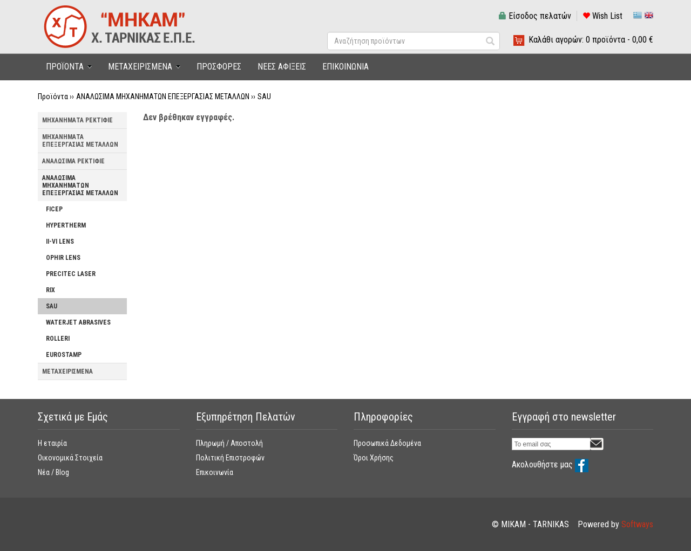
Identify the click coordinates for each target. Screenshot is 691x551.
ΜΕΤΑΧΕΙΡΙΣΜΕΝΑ (140, 66)
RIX (50, 290)
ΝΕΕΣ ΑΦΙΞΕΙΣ (282, 66)
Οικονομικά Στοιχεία (70, 457)
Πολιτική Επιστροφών (230, 457)
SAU (264, 96)
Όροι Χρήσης (374, 457)
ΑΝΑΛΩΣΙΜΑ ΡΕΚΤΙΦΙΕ (73, 161)
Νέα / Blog (53, 472)
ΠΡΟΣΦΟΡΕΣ (219, 66)
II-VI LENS (60, 241)
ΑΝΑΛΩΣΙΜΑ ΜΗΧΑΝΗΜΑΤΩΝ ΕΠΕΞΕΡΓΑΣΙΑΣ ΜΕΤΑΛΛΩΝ (162, 96)
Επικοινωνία (214, 472)
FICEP (54, 209)
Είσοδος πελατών (535, 16)
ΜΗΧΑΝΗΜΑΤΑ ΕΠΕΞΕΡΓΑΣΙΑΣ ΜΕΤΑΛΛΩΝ (80, 140)
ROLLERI (58, 338)
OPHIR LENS (63, 257)
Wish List (602, 16)
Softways (637, 524)
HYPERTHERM (66, 225)
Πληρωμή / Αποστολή (229, 443)
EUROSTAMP (64, 355)
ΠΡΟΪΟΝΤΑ (65, 66)
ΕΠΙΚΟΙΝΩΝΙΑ (345, 66)
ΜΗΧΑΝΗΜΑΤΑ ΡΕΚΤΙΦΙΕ (77, 120)
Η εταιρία (52, 443)
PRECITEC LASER (71, 274)
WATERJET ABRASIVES (78, 322)
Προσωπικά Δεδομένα (387, 443)
